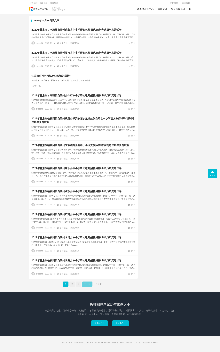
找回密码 (54, 4)
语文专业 (62, 45)
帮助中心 (120, 324)
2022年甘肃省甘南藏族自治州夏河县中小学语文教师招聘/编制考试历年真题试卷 (76, 54)
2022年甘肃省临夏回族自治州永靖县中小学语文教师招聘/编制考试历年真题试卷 (76, 238)
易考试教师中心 (39, 10)
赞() (131, 44)
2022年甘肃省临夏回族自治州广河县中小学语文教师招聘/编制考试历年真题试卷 (76, 215)
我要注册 (44, 4)
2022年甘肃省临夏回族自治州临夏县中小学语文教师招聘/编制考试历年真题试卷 (76, 261)
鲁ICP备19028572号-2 (102, 344)
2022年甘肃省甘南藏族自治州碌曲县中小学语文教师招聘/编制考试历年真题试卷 (76, 31)
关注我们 (186, 4)
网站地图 (89, 344)
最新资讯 (162, 10)
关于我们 (99, 324)
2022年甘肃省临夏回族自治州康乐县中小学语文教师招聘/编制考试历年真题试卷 (76, 169)
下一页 (87, 285)
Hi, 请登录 (33, 4)
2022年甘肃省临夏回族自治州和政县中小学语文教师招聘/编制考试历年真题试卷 (76, 192)
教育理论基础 (178, 10)
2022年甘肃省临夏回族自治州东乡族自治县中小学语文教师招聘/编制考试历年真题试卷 (80, 146)
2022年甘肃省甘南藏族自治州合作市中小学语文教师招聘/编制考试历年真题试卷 (76, 96)
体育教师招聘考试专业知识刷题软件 (51, 77)
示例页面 (174, 4)
